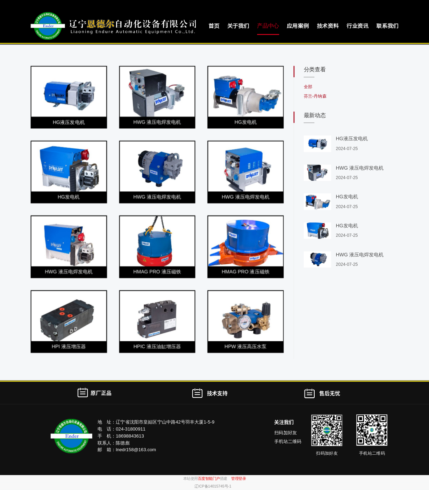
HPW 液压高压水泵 (245, 346)
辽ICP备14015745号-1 (212, 486)
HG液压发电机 (69, 122)
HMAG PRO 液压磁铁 (157, 272)
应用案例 (298, 26)
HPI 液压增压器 (69, 346)
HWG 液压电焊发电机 (157, 122)
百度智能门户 (209, 479)
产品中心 (268, 26)
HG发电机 (246, 122)
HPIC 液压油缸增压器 (157, 346)
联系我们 (387, 26)
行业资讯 (357, 26)
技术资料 (328, 26)
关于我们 (238, 26)
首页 (214, 26)
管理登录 (238, 479)
